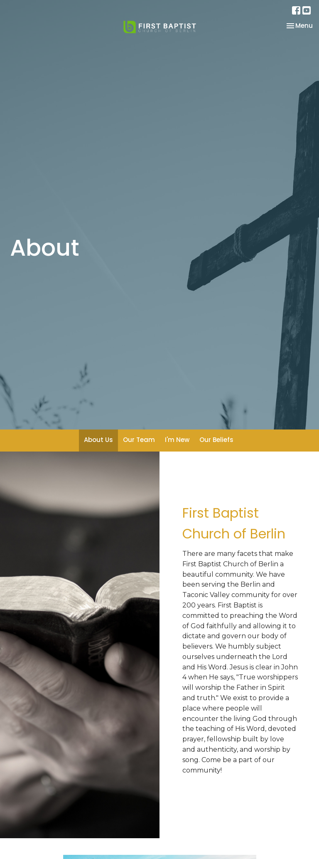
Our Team (139, 439)
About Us (98, 439)
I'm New (177, 439)
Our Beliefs (216, 439)
